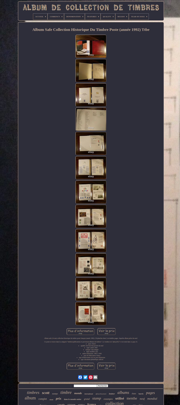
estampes (108, 399)
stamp (96, 398)
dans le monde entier (72, 399)
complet (42, 398)
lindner (112, 394)
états (134, 393)
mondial (152, 398)
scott (45, 392)
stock (51, 399)
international (88, 394)
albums (123, 392)
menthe (132, 398)
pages (150, 393)
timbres (33, 392)
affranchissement (101, 394)
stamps (55, 394)
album (30, 397)
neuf (142, 398)
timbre (66, 392)
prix (58, 398)
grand (87, 399)
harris (141, 394)
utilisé (119, 398)
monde (78, 393)
